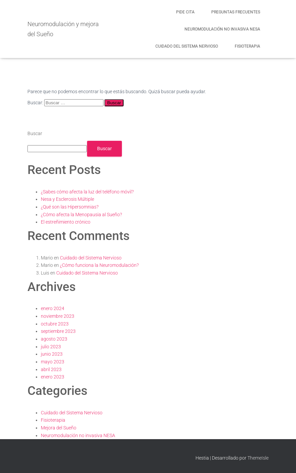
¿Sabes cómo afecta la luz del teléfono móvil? (87, 191)
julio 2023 (51, 346)
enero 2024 (52, 308)
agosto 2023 (54, 339)
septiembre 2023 (58, 331)
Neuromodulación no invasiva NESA (222, 29)
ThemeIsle (258, 458)
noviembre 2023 (57, 316)
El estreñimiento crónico (65, 222)
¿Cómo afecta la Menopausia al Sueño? (81, 214)
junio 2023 (52, 354)
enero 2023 (52, 376)
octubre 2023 (55, 324)
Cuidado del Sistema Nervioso (186, 46)
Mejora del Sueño (58, 427)
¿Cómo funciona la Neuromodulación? (99, 265)
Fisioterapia (247, 46)
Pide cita (185, 12)
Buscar (34, 133)
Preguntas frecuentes (235, 12)
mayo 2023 (52, 361)
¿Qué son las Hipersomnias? (69, 207)
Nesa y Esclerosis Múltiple (67, 199)
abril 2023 (51, 369)
